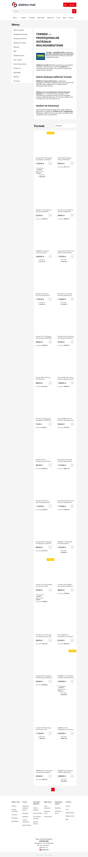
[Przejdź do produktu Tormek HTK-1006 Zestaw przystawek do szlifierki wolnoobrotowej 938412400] (44, 145)
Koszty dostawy (37, 813)
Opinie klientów (70, 813)
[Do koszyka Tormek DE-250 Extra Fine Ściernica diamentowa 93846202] (72, 256)
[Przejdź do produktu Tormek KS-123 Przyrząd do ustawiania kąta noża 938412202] (44, 621)
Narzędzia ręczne (18, 55)
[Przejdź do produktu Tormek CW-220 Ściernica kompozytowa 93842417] (66, 323)
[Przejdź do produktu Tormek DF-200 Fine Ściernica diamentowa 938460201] (44, 487)
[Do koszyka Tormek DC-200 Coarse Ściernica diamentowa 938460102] (72, 465)
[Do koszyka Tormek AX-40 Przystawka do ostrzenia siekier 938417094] (50, 590)
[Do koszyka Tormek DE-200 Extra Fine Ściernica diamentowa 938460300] (72, 506)
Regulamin (25, 816)
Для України (15, 821)
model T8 (63, 67)
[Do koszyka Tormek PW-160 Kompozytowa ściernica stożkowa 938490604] (50, 465)
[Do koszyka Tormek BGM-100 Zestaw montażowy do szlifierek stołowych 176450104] (50, 547)
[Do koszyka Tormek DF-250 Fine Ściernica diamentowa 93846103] (50, 299)
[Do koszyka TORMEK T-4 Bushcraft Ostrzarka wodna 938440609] (72, 547)
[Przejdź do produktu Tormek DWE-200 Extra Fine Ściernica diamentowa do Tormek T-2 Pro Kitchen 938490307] (44, 364)
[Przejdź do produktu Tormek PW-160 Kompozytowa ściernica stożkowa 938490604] (44, 446)
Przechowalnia (48, 816)
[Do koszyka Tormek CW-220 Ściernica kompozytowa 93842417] (72, 342)
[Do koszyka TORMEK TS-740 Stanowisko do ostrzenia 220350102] (72, 733)
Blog (67, 819)
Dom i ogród (17, 60)
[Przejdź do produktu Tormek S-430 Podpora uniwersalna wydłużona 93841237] (66, 571)
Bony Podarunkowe (19, 64)
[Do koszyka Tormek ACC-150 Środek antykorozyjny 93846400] (50, 342)
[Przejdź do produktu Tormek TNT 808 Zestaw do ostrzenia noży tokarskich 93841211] (44, 714)
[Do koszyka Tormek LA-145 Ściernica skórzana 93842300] (50, 215)
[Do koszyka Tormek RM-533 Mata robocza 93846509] (72, 163)
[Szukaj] (74, 11)
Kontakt (68, 806)
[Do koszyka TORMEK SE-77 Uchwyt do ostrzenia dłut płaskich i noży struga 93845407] (50, 776)
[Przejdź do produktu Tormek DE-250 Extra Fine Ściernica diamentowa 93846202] (66, 238)
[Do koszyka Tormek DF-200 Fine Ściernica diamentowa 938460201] (50, 506)
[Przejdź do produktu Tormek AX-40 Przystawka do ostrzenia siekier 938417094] (44, 571)
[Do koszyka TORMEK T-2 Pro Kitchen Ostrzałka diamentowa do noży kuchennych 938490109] (72, 681)
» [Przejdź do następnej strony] (61, 789)
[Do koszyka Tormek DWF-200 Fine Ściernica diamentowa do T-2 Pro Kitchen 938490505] (72, 424)
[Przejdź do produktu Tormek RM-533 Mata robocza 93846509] (66, 145)
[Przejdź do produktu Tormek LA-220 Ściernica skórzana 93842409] (66, 197)
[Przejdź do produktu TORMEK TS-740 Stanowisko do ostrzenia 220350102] (66, 714)
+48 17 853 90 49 (44, 845)
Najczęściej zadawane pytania (25, 808)
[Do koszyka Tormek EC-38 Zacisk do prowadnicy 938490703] (50, 424)
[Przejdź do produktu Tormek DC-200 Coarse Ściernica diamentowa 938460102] (66, 446)
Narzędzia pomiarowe (20, 34)
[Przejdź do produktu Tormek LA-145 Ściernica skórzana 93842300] (44, 197)
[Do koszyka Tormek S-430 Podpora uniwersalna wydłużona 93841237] (72, 590)
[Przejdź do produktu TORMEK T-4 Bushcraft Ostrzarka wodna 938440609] (66, 528)
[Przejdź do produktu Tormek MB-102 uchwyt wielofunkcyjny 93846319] (44, 662)
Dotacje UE (25, 813)
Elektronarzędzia (18, 30)
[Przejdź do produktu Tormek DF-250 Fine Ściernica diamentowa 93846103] (44, 280)
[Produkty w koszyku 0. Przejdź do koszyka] (69, 5)
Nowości (16, 77)
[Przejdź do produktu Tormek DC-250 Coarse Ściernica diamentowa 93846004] (66, 280)
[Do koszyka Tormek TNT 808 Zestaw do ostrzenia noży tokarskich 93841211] (50, 733)
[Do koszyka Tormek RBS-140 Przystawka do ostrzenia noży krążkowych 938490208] (72, 640)
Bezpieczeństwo (26, 825)
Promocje (16, 81)
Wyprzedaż (17, 72)
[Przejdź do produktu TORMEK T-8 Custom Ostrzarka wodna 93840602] (44, 238)
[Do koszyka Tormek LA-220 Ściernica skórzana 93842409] (72, 215)
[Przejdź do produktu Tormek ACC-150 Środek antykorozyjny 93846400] (44, 323)
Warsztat (16, 47)
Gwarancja (58, 808)
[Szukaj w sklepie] (44, 11)
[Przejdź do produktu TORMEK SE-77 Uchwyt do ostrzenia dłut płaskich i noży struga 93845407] (44, 757)
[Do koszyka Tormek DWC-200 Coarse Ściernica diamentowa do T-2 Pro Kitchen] (72, 383)
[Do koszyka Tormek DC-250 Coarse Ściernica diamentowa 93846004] (72, 299)
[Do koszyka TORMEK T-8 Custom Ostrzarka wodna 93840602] (50, 256)
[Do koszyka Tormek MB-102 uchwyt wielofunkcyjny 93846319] (50, 681)
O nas (67, 809)
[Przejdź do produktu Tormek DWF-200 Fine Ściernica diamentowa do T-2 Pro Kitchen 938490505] (66, 405)
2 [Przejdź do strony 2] (57, 789)
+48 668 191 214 (43, 847)
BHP (14, 51)
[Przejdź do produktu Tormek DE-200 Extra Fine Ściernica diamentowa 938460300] (66, 487)
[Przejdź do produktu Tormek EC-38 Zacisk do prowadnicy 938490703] (44, 405)
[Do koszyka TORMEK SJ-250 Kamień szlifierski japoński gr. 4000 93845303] (72, 776)
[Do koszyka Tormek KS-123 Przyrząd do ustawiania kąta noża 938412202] (50, 640)
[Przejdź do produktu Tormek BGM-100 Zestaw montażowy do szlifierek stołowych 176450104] (44, 528)
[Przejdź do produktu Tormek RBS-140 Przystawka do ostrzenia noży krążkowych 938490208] (66, 621)
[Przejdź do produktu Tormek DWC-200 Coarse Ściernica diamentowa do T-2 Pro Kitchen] (66, 364)
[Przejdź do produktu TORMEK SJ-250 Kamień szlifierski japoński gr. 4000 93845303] (66, 757)
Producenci (17, 68)
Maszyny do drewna (19, 38)
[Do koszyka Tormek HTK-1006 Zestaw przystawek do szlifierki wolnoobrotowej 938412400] (50, 163)
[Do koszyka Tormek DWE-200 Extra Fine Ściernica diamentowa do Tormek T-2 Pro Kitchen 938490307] (50, 383)
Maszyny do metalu (19, 43)
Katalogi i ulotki (70, 816)
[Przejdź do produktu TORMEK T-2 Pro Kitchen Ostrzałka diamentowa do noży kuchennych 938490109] (66, 662)
